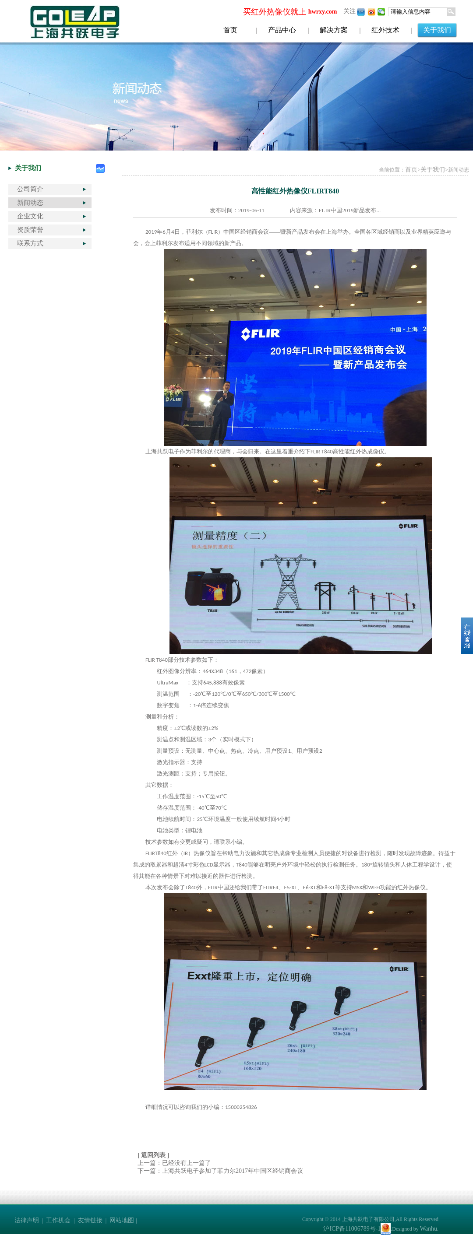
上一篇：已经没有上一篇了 (174, 1163)
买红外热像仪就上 (274, 11)
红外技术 (385, 30)
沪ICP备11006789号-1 (352, 1228)
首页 (230, 30)
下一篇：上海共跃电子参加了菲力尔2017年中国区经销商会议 (220, 1171)
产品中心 (282, 30)
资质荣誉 (30, 229)
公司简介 (30, 189)
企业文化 (30, 216)
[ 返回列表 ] (153, 1155)
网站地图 (121, 1220)
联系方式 (30, 243)
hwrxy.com (322, 11)
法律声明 (26, 1220)
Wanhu (428, 1228)
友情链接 (90, 1220)
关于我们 (437, 30)
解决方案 (334, 30)
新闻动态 (30, 202)
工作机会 (58, 1220)
